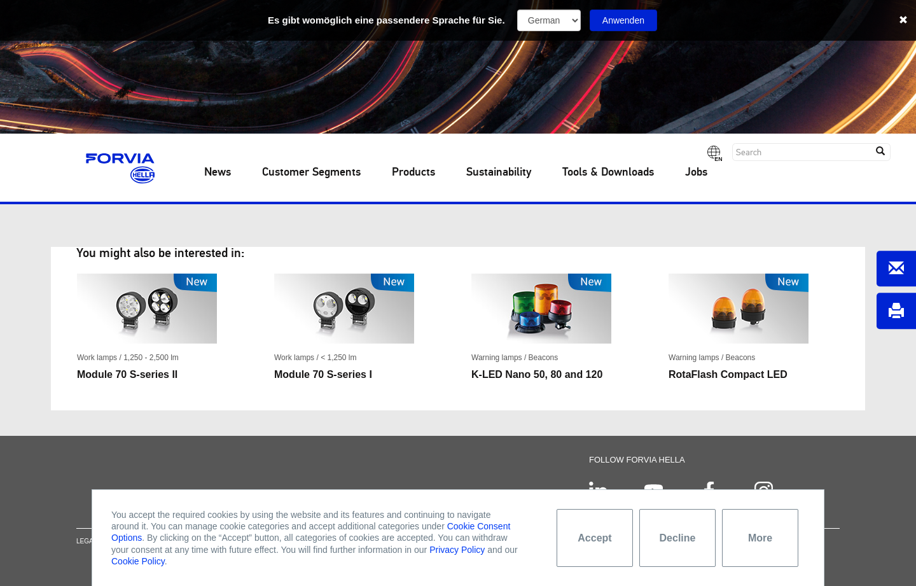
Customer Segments (311, 172)
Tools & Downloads (608, 172)
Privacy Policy (457, 550)
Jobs (696, 172)
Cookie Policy (138, 561)
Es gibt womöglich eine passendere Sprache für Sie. (386, 20)
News (217, 172)
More (760, 538)
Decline (678, 538)
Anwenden (623, 20)
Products (413, 172)
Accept (594, 538)
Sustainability (498, 172)
